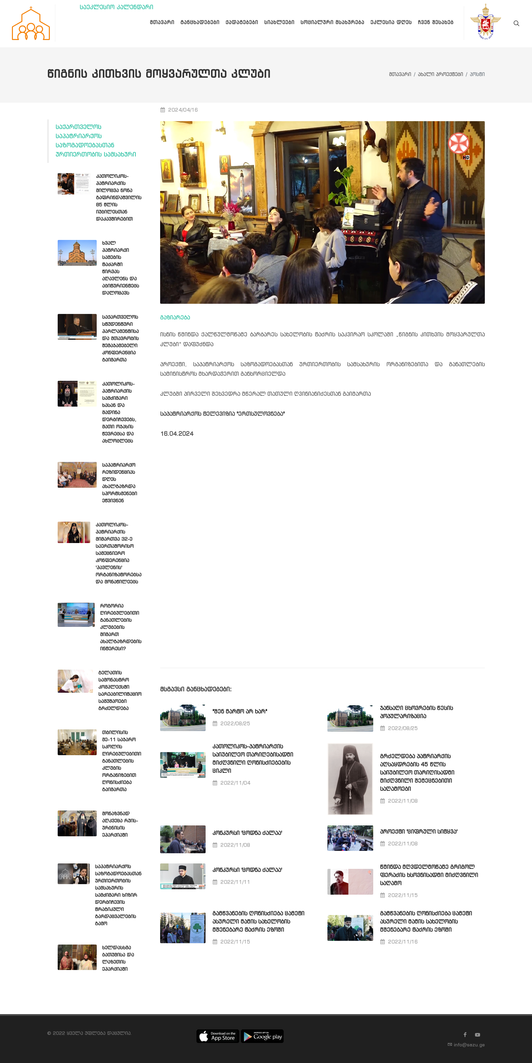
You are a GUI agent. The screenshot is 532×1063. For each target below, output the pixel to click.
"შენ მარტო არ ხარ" (239, 712)
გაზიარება (175, 318)
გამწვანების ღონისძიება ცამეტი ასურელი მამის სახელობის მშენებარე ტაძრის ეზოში (258, 922)
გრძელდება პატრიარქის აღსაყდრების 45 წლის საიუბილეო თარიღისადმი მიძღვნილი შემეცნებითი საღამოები (417, 773)
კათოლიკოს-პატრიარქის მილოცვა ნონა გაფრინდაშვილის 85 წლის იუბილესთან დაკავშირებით (118, 198)
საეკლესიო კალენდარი (116, 8)
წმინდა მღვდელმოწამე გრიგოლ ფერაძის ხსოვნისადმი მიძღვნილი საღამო (429, 875)
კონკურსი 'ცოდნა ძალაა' (247, 833)
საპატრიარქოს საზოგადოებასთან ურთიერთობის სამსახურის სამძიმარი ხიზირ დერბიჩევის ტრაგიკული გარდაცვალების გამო (118, 895)
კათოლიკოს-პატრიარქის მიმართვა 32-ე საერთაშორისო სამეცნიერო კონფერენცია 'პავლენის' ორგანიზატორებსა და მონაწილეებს (118, 553)
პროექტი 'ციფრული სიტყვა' (418, 832)
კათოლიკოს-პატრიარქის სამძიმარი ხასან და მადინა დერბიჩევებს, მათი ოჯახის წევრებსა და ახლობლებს (119, 413)
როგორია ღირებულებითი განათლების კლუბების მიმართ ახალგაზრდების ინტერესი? (120, 627)
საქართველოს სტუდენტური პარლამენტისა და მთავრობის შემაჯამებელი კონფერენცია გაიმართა (120, 338)
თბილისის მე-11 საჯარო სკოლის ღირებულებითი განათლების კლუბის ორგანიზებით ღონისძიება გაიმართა (121, 761)
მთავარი (400, 74)
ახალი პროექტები (440, 74)
